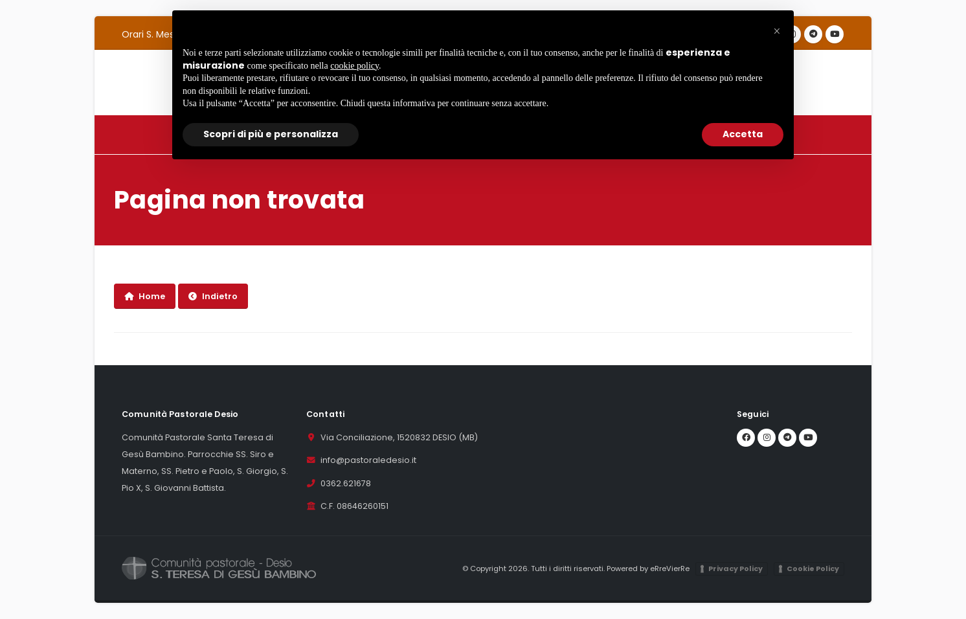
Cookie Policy (813, 568)
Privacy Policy (735, 568)
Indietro (213, 296)
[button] (777, 31)
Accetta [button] (743, 134)
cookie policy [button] (354, 66)
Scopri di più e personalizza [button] (270, 134)
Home (144, 296)
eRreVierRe (670, 568)
